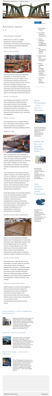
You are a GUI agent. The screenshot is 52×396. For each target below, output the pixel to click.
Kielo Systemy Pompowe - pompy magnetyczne (40, 189)
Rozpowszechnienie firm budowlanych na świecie (44, 58)
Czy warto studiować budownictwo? (43, 34)
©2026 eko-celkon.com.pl (10, 394)
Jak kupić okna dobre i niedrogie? (42, 80)
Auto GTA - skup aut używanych (14, 332)
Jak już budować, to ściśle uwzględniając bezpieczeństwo (43, 42)
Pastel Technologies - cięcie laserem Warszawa (40, 105)
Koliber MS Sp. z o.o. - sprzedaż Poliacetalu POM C (39, 146)
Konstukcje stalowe (42, 29)
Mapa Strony (45, 394)
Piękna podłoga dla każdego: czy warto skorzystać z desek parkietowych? (43, 69)
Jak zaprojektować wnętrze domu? (43, 50)
